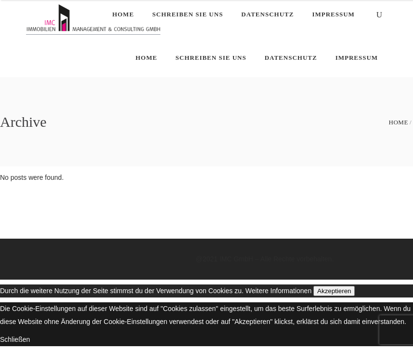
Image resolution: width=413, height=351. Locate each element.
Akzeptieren (334, 291)
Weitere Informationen (278, 291)
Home (398, 122)
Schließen (15, 339)
